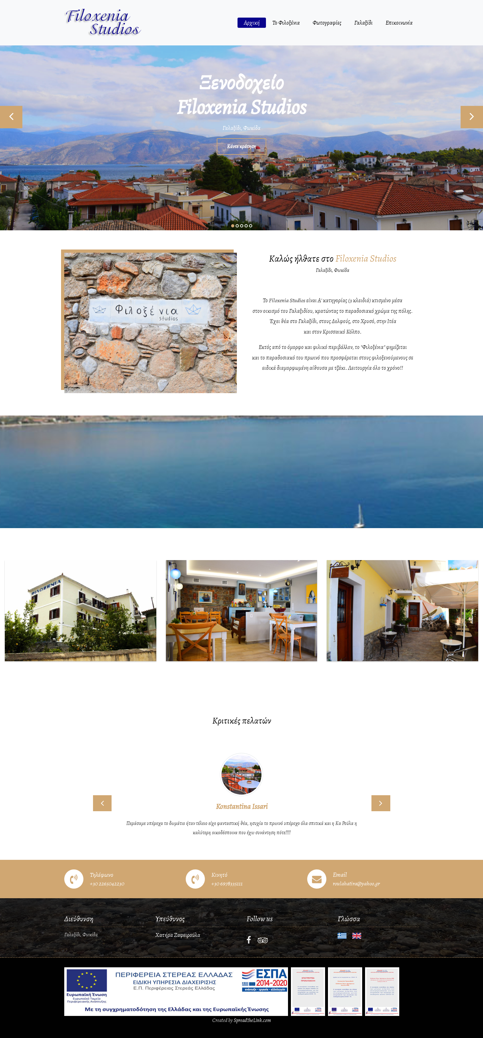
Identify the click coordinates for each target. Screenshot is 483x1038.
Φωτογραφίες (327, 23)
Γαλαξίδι (363, 23)
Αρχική (252, 23)
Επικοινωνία (399, 23)
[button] (102, 803)
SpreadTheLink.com (252, 1020)
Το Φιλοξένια (286, 23)
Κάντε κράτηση (241, 146)
